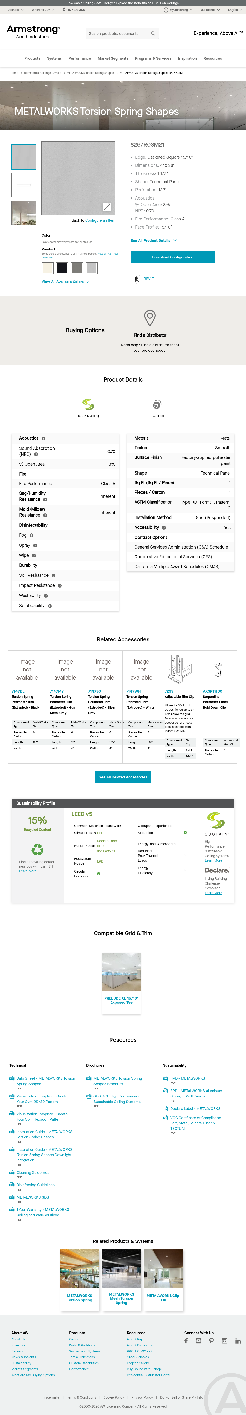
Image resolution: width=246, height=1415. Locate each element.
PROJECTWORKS (139, 1352)
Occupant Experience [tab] (155, 825)
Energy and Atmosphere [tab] (157, 843)
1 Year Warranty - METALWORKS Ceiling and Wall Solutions (43, 1212)
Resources (212, 58)
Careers (17, 1352)
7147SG (94, 691)
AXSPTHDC (212, 691)
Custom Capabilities (84, 1363)
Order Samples (138, 1357)
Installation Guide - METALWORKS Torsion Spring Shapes (45, 1134)
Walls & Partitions (82, 1346)
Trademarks (51, 1397)
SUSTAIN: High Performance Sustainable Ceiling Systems (117, 1099)
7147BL (18, 691)
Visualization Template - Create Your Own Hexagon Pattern (42, 1116)
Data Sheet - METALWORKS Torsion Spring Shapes (46, 1081)
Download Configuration (172, 257)
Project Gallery (138, 1363)
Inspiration (187, 58)
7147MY (57, 691)
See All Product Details (154, 240)
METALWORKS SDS (33, 1197)
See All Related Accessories (123, 777)
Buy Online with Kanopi (144, 1369)
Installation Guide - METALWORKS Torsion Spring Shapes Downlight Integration (45, 1155)
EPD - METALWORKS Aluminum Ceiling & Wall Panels (196, 1093)
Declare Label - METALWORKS (195, 1108)
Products (32, 58)
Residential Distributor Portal (148, 1375)
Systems (54, 58)
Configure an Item (100, 220)
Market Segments (113, 58)
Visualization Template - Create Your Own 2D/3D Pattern (42, 1099)
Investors (18, 1346)
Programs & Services (153, 58)
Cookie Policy (114, 1397)
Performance (79, 58)
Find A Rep (135, 1340)
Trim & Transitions (82, 1357)
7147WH (133, 691)
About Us (18, 1340)
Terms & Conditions (81, 1397)
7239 (169, 691)
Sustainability (21, 1363)
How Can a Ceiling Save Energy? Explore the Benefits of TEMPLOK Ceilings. (123, 3)
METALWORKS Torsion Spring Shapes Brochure (117, 1081)
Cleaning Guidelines (33, 1172)
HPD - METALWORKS (187, 1078)
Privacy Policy (142, 1397)
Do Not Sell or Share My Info (181, 1397)
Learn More (28, 871)
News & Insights (24, 1357)
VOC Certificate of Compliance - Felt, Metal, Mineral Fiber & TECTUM (196, 1123)
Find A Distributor (140, 1346)
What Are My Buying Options (33, 1375)
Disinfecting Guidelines (36, 1184)
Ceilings (75, 1340)
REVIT (142, 279)
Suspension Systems (84, 1352)
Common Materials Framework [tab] (97, 825)
